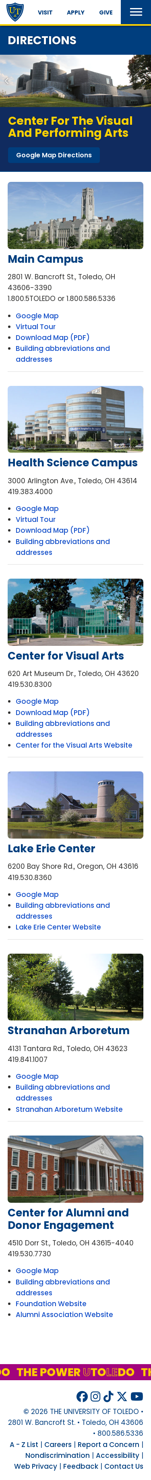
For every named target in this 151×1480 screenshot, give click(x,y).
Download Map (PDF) (53, 337)
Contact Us (123, 1466)
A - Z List (24, 1444)
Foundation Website (51, 1304)
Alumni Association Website (64, 1314)
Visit (45, 12)
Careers (58, 1444)
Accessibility (117, 1455)
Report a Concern (108, 1444)
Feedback (80, 1466)
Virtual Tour (36, 327)
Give (106, 12)
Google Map (37, 316)
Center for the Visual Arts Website (74, 745)
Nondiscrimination (57, 1455)
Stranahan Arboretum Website (69, 1109)
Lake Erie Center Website (58, 927)
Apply (76, 12)
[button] (136, 12)
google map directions (54, 155)
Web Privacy (35, 1466)
